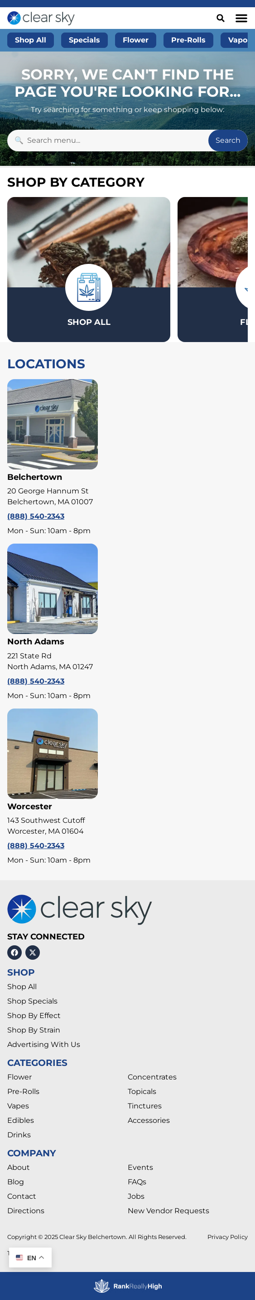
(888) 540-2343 (35, 516)
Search (228, 140)
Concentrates (152, 1077)
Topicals (142, 1091)
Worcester (29, 807)
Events (140, 1167)
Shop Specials (32, 1001)
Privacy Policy (227, 1237)
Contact (21, 1196)
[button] (241, 18)
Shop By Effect (34, 1015)
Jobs (136, 1196)
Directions (25, 1210)
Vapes (18, 1106)
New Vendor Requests (168, 1210)
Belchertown (34, 477)
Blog (15, 1182)
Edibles (20, 1120)
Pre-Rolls (23, 1091)
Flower (19, 1077)
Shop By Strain (33, 1030)
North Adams (35, 642)
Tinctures (145, 1106)
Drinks (19, 1135)
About (18, 1167)
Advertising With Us (43, 1044)
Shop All (22, 986)
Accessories (149, 1120)
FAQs (137, 1182)
